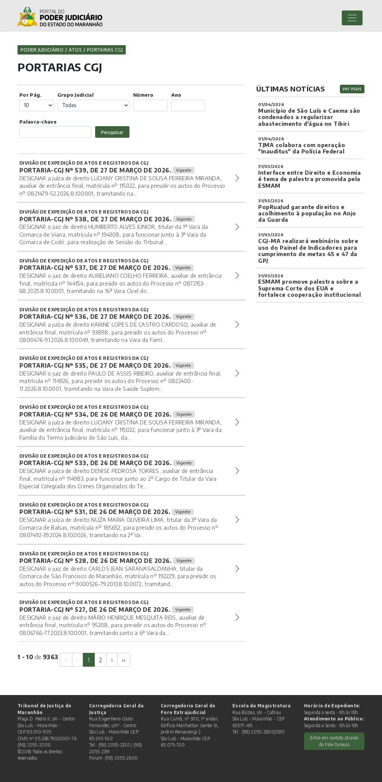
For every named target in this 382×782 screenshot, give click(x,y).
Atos (75, 50)
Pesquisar (112, 132)
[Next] (112, 660)
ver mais (352, 88)
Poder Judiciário (42, 50)
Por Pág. (30, 94)
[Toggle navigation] (352, 17)
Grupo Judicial (75, 94)
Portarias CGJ (105, 50)
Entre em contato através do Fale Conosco (334, 741)
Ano (176, 94)
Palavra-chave (38, 121)
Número (143, 94)
